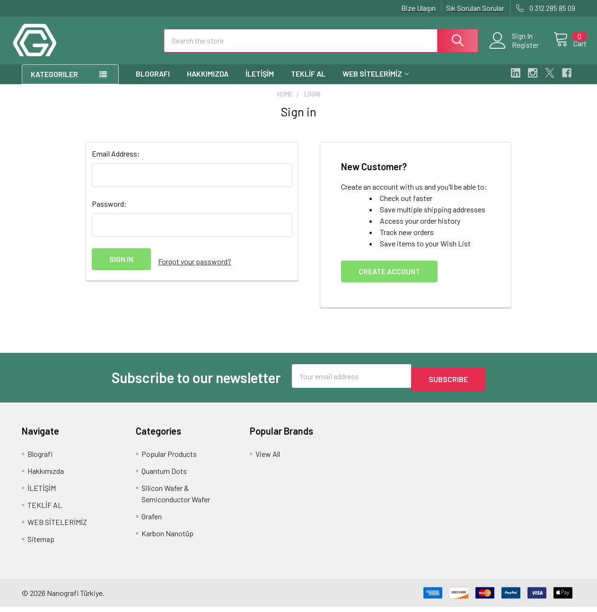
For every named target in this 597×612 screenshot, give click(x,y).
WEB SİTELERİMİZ (375, 82)
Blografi (153, 82)
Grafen (151, 521)
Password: (109, 212)
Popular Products (169, 459)
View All (267, 459)
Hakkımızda (207, 82)
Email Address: (116, 161)
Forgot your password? (194, 267)
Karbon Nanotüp (167, 538)
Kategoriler (54, 82)
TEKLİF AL (308, 82)
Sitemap (40, 544)
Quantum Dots (164, 476)
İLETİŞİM (260, 82)
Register (514, 50)
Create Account (389, 279)
